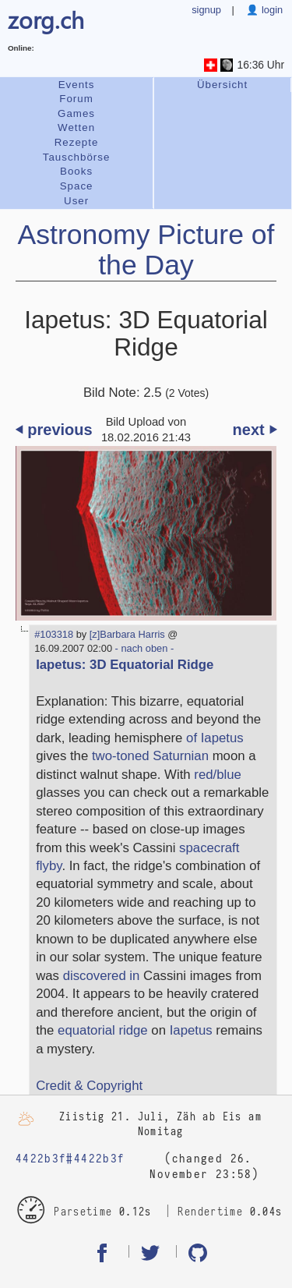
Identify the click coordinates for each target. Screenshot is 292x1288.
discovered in (101, 975)
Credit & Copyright (89, 1085)
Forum (76, 98)
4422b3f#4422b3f (70, 1159)
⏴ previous (54, 429)
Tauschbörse (77, 157)
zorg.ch (46, 19)
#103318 (53, 634)
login (271, 10)
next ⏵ (255, 429)
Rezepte (77, 142)
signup (206, 10)
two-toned (121, 755)
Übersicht (222, 84)
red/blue (217, 774)
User (76, 201)
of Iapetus (215, 738)
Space (76, 186)
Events (76, 84)
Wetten (76, 127)
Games (76, 113)
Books (76, 171)
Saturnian (181, 755)
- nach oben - (143, 648)
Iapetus (191, 1030)
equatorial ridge (103, 1030)
